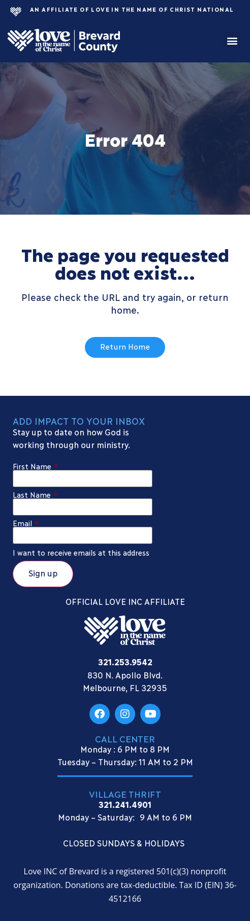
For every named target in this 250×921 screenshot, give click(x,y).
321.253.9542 (125, 661)
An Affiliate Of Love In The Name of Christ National (132, 9)
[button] (232, 40)
